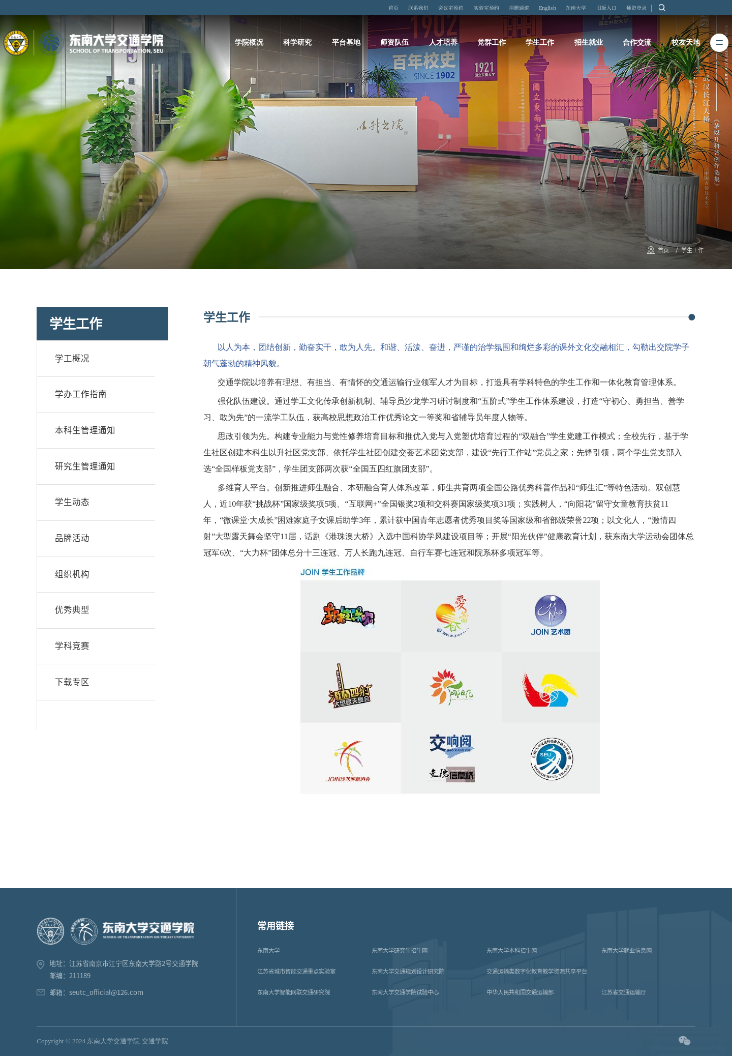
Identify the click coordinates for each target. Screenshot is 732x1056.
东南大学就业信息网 (626, 950)
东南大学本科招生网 (511, 950)
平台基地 (347, 45)
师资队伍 (395, 45)
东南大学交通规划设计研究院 (408, 971)
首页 (412, 9)
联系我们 (441, 9)
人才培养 (443, 45)
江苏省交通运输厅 (623, 992)
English (588, 9)
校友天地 (683, 45)
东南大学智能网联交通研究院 (293, 992)
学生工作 (539, 45)
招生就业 (587, 45)
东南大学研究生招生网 (400, 950)
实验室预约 (518, 9)
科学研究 (299, 45)
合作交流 (635, 45)
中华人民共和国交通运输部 (520, 992)
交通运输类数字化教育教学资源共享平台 (536, 971)
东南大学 (622, 9)
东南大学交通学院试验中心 (405, 992)
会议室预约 (478, 9)
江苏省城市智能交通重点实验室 (296, 971)
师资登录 (690, 9)
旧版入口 (656, 9)
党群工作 (491, 45)
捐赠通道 (554, 9)
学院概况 (251, 45)
